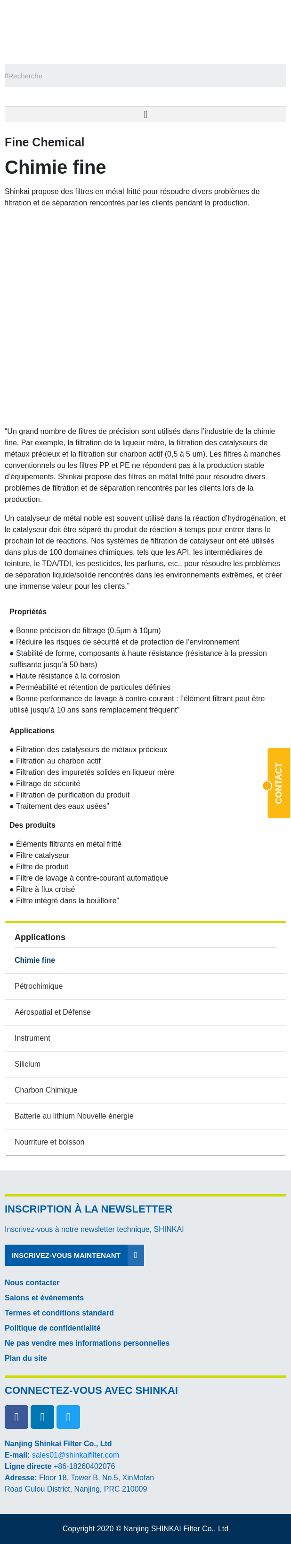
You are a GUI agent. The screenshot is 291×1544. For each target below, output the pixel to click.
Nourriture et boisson (50, 1142)
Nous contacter (32, 1283)
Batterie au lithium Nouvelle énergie (74, 1116)
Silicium (27, 1064)
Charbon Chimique (46, 1090)
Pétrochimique (39, 986)
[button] (145, 114)
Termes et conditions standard (59, 1313)
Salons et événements (44, 1298)
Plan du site (26, 1358)
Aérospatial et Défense (53, 1012)
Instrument (32, 1038)
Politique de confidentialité (53, 1328)
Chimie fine (35, 960)
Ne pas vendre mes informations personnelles (87, 1343)
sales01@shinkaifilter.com (75, 1455)
